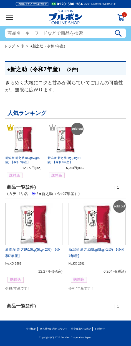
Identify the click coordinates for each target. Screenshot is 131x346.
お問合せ (100, 328)
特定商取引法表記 (81, 328)
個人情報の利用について (53, 328)
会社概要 (31, 328)
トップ (9, 46)
